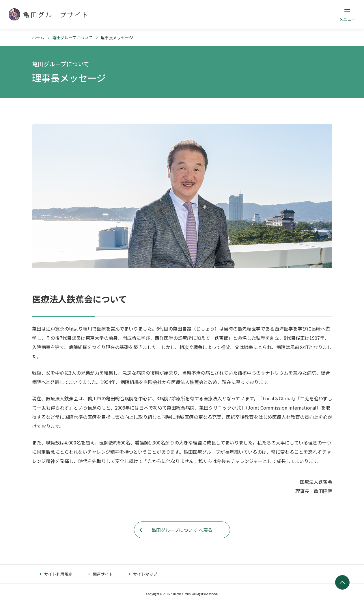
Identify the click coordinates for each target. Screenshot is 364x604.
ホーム (38, 37)
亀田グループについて (72, 37)
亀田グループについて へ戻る (182, 529)
